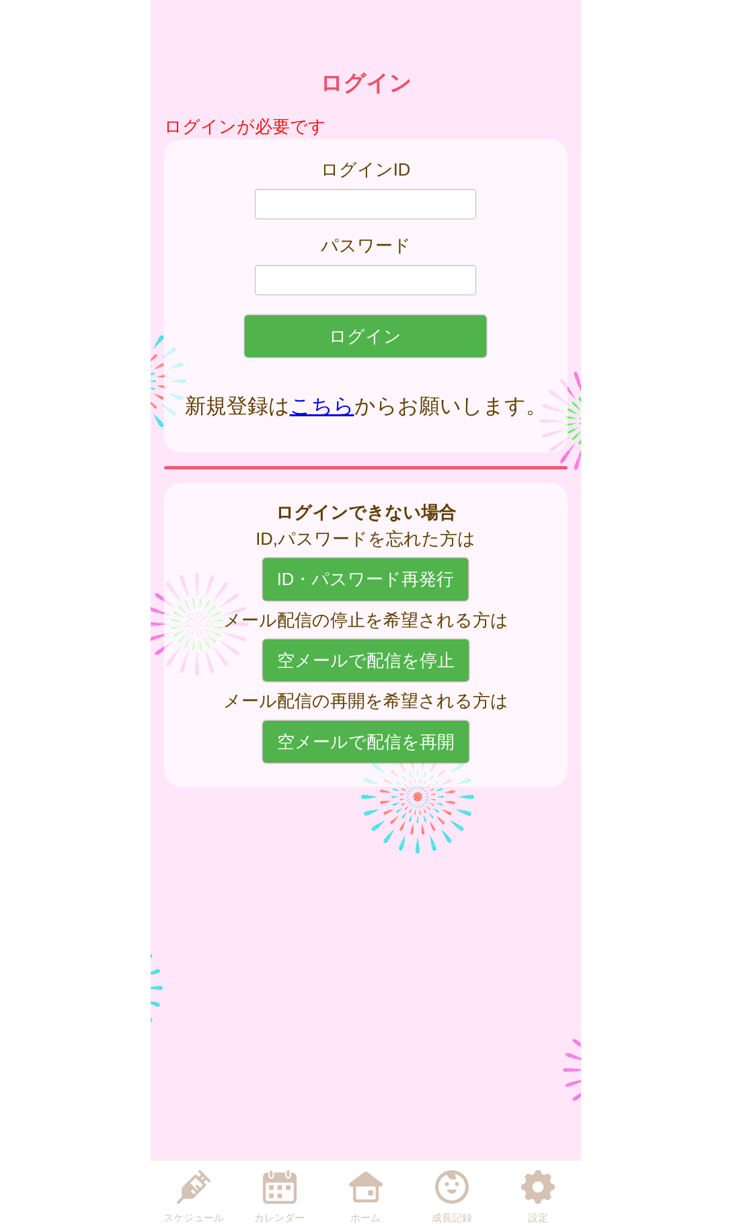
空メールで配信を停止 (366, 660)
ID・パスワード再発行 (366, 579)
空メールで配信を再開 (366, 741)
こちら (322, 406)
